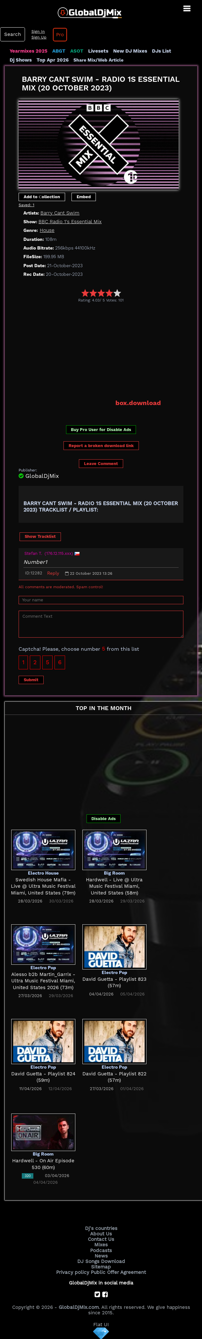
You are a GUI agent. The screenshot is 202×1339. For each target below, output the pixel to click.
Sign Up (38, 37)
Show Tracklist (40, 536)
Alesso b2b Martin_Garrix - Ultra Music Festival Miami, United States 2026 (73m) (43, 980)
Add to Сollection (42, 196)
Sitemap (101, 1266)
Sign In (37, 31)
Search (12, 34)
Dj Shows (21, 60)
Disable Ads (103, 818)
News (101, 1255)
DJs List (161, 51)
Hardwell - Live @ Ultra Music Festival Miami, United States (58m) (114, 886)
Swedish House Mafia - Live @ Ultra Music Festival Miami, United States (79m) (43, 886)
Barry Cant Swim (59, 213)
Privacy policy (73, 1272)
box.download (138, 403)
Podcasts (101, 1250)
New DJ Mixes (130, 51)
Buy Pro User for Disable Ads (101, 429)
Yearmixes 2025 (28, 51)
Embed (84, 196)
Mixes (101, 1245)
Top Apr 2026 (52, 60)
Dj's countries (101, 1228)
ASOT (76, 51)
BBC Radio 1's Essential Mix (69, 222)
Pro (59, 35)
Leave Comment (101, 463)
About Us (101, 1234)
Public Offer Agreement (117, 1272)
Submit (31, 679)
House (47, 230)
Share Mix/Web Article (97, 60)
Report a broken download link (101, 445)
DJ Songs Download (101, 1261)
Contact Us (101, 1239)
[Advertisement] (110, 350)
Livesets (98, 51)
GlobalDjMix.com (78, 1306)
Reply (53, 573)
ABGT (58, 51)
